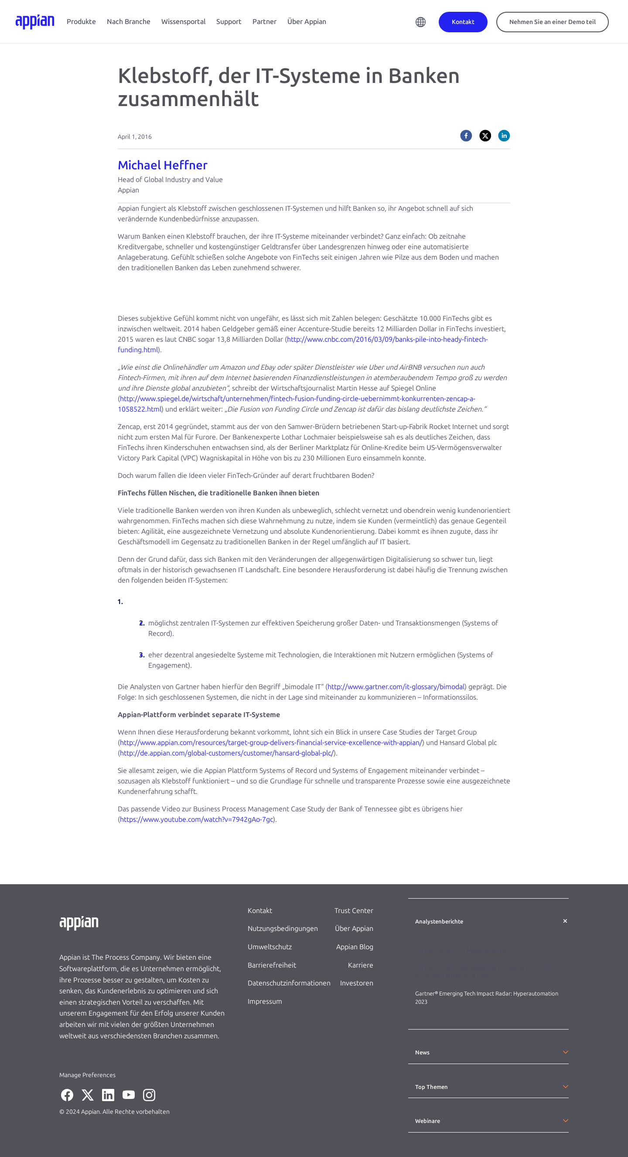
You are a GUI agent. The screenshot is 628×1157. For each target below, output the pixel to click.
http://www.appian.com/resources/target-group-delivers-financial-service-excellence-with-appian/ (271, 742)
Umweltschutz (270, 947)
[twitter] (485, 136)
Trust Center (353, 910)
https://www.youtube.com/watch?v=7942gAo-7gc (196, 819)
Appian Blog (354, 947)
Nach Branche (128, 21)
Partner (264, 21)
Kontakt (260, 910)
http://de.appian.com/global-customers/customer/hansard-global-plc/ (227, 753)
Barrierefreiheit (272, 965)
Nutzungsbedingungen (283, 928)
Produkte (81, 21)
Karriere (360, 965)
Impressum (265, 1001)
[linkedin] (504, 136)
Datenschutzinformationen (289, 983)
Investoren (356, 983)
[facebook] (466, 136)
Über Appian (306, 21)
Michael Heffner (163, 165)
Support (229, 21)
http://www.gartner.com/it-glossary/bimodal (396, 687)
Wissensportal (183, 21)
